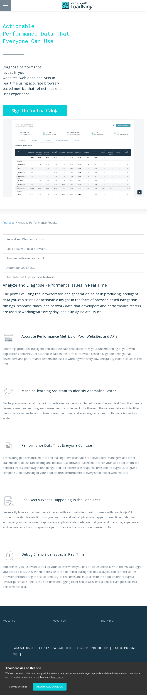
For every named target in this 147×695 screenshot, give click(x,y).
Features (8, 223)
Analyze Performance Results (26, 258)
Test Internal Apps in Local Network (30, 277)
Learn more (57, 677)
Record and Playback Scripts (25, 239)
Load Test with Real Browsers (26, 249)
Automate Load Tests (20, 268)
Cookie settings (18, 686)
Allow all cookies (49, 686)
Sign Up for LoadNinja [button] (34, 110)
